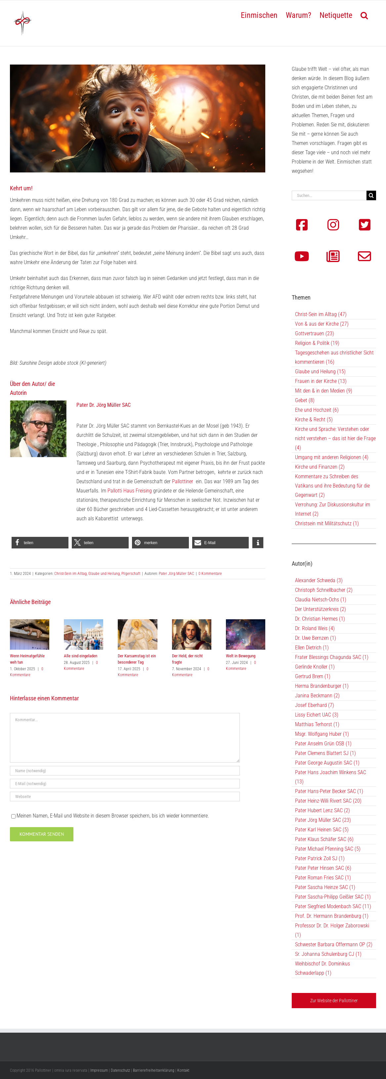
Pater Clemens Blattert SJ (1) (325, 753)
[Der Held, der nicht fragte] (191, 622)
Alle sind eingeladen (80, 655)
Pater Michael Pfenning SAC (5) (328, 849)
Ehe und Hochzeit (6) (317, 410)
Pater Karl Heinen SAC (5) (322, 829)
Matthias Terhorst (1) (317, 724)
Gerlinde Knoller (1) (315, 667)
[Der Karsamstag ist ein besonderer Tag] (137, 622)
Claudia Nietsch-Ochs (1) (320, 599)
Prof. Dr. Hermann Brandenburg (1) (331, 916)
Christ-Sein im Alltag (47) (321, 314)
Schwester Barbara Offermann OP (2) (333, 944)
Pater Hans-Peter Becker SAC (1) (329, 791)
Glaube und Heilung (104, 573)
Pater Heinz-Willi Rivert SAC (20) (328, 801)
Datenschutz (120, 1070)
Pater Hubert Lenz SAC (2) (322, 810)
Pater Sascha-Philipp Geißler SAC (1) (333, 897)
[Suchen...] (329, 195)
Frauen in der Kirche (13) (321, 381)
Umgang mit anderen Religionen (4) (331, 457)
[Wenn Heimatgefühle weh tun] (29, 622)
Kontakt (183, 1070)
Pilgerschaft (130, 573)
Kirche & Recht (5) (314, 419)
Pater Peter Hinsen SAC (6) (323, 868)
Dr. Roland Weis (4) (315, 628)
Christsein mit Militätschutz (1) (327, 523)
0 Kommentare (210, 573)
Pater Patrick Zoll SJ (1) (320, 858)
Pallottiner (182, 481)
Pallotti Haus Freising (129, 491)
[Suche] (371, 195)
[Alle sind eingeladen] (83, 622)
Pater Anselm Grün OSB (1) (323, 743)
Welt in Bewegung (240, 655)
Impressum (99, 1070)
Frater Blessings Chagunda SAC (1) (331, 657)
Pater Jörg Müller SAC (176, 573)
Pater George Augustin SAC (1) (327, 763)
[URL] (125, 796)
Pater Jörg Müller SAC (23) (323, 820)
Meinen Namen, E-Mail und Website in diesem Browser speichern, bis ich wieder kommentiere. (113, 816)
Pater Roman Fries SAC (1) (323, 877)
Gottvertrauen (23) (314, 333)
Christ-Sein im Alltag (70, 573)
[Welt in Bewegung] (245, 622)
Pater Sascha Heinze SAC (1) (325, 887)
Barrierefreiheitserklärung (153, 1070)
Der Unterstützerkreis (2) (320, 609)
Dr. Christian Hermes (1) (320, 619)
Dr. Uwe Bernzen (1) (315, 638)
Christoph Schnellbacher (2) (324, 590)
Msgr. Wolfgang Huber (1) (322, 734)
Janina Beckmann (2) (317, 695)
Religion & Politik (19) (317, 343)
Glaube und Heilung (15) (320, 371)
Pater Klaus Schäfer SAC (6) (324, 839)
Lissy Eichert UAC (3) (316, 715)
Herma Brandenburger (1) (322, 686)
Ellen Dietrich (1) (312, 647)
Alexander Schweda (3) (319, 580)
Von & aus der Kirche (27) (322, 324)
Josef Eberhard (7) (314, 705)
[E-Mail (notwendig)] (125, 783)
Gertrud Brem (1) (312, 676)
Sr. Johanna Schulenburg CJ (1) (328, 954)
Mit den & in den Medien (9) (323, 391)
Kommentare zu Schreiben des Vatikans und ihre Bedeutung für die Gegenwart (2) (332, 485)
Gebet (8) (305, 400)
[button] (364, 14)
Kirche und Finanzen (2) (320, 467)
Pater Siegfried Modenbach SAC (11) (333, 906)
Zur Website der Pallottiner (334, 1000)
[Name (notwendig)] (125, 770)
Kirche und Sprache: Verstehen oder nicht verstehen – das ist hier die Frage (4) (335, 438)
